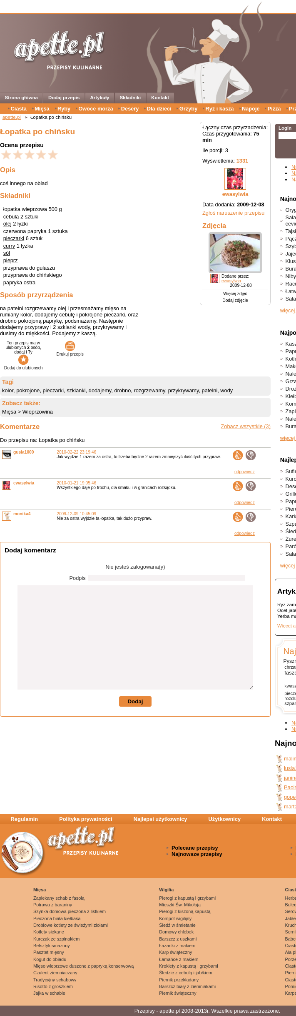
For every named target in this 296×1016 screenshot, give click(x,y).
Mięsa (42, 108)
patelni (210, 390)
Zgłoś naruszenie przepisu (233, 213)
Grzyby (188, 108)
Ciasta (19, 108)
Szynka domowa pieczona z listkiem (69, 911)
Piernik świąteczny (177, 993)
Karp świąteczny (175, 952)
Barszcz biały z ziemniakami (187, 986)
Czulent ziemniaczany (55, 972)
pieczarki (14, 238)
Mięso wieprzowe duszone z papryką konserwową (83, 965)
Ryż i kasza (219, 108)
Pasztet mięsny (48, 952)
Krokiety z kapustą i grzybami (188, 965)
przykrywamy (183, 390)
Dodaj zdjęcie (235, 300)
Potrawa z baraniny (52, 904)
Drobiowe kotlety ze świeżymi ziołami (70, 925)
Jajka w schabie (49, 993)
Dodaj (135, 701)
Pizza (274, 108)
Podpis (78, 578)
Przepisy (144, 1011)
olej (7, 224)
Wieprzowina (37, 412)
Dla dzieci (159, 108)
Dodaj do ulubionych (23, 365)
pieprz (10, 260)
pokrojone (28, 390)
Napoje (251, 108)
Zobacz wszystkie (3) (246, 426)
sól (6, 253)
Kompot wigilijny (175, 918)
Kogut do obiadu (49, 959)
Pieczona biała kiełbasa (57, 918)
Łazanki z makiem (177, 945)
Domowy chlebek (176, 931)
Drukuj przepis (70, 351)
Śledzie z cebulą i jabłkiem (185, 972)
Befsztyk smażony (51, 945)
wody (226, 390)
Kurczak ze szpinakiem (56, 938)
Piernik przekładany (179, 979)
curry (9, 246)
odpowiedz (244, 471)
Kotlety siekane (48, 931)
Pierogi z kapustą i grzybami (187, 898)
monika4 (22, 514)
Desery (130, 108)
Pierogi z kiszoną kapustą (184, 911)
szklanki (76, 390)
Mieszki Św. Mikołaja (180, 904)
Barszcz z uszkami (178, 938)
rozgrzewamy (149, 390)
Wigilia (166, 889)
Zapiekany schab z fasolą (59, 898)
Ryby (63, 108)
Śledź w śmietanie (177, 925)
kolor (7, 390)
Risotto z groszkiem (53, 986)
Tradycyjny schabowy (55, 979)
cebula (11, 216)
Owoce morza (95, 108)
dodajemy (100, 390)
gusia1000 (23, 452)
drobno (122, 390)
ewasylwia (235, 194)
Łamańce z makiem (178, 959)
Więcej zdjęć (235, 293)
